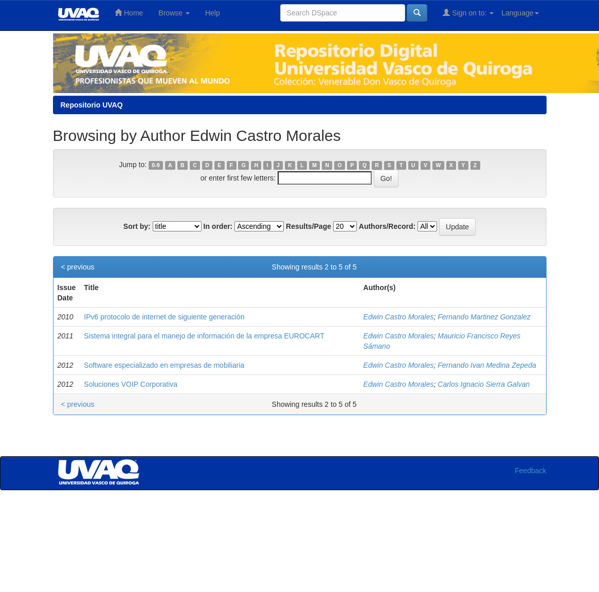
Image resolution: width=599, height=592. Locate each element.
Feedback (530, 471)
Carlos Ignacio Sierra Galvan (484, 384)
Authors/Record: (387, 226)
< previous (78, 267)
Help (212, 13)
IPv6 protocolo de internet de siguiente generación (164, 317)
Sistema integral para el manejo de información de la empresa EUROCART (204, 336)
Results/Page (308, 226)
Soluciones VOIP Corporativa (130, 384)
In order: (218, 226)
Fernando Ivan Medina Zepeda (487, 365)
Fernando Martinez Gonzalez (484, 317)
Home (129, 12)
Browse (174, 13)
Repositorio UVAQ (92, 105)
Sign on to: (468, 12)
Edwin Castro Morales (399, 317)
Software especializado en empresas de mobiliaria (164, 365)
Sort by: (137, 226)
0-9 (155, 165)
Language (519, 13)
